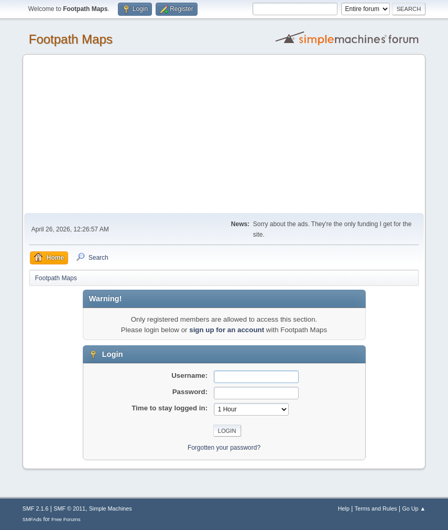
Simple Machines (110, 508)
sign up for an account (226, 330)
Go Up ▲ (413, 508)
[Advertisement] (224, 134)
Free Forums (66, 519)
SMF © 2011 (69, 508)
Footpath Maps (71, 39)
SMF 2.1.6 (36, 508)
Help (343, 508)
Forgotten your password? (224, 447)
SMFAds (32, 519)
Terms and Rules (376, 508)
